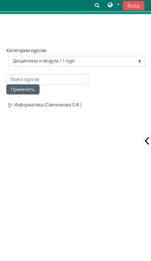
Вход (133, 5)
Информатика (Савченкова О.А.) (48, 104)
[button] (113, 5)
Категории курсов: (26, 50)
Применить (23, 89)
